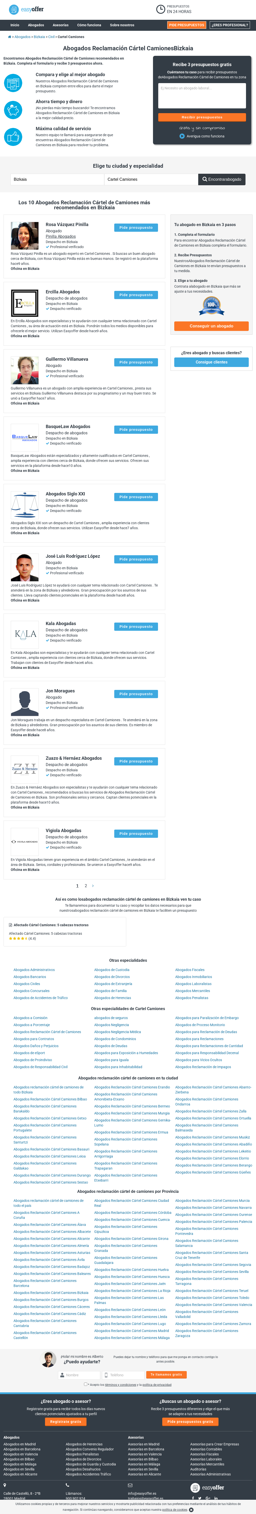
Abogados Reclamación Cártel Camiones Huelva (131, 1270)
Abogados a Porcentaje (32, 1025)
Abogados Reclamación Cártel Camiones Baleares (52, 1274)
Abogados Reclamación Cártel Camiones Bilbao (50, 1099)
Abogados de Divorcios (112, 977)
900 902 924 (75, 1498)
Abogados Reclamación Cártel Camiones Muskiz (212, 1137)
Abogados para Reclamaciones (199, 1039)
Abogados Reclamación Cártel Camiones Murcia (212, 1201)
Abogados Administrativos (34, 970)
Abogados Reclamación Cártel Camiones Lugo (130, 1324)
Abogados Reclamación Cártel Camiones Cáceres (52, 1307)
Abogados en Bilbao (19, 1459)
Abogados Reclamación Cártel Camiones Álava (50, 1225)
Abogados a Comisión (31, 1018)
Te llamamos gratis (166, 1374)
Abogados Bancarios (30, 977)
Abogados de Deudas (110, 1046)
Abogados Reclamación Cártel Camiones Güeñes (213, 1172)
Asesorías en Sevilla (143, 1469)
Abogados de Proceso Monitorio (200, 1025)
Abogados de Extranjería (113, 984)
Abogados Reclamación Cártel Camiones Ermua (131, 1132)
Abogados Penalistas (191, 998)
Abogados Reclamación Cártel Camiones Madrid (131, 1331)
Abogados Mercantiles (192, 991)
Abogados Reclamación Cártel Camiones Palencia (213, 1222)
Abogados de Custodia (112, 970)
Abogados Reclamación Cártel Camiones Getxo (50, 1118)
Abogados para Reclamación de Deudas (206, 1032)
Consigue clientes (212, 362)
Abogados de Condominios (115, 1039)
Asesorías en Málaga (144, 1464)
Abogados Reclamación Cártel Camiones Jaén (130, 1284)
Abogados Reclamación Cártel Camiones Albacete (52, 1232)
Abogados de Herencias (112, 998)
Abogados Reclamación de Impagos (203, 1067)
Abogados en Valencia (21, 1454)
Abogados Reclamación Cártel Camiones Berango (213, 1165)
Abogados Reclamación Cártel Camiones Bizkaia (51, 1293)
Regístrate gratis (65, 1422)
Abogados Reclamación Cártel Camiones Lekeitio (213, 1151)
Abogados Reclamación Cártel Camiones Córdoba (133, 1213)
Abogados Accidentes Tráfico (88, 1474)
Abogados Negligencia (111, 1025)
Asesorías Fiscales (204, 1454)
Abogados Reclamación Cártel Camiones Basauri (51, 1149)
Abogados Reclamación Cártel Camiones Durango (52, 1175)
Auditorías (198, 1469)
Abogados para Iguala (111, 1060)
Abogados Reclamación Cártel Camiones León (130, 1310)
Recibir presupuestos (202, 117)
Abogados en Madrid (20, 1444)
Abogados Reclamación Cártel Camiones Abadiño (213, 1144)
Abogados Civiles (27, 984)
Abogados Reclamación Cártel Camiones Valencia (213, 1305)
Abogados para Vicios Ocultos (198, 1060)
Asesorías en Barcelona (146, 1449)
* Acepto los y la (128, 1385)
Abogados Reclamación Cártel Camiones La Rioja (132, 1291)
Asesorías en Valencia (145, 1454)
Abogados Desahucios (83, 1469)
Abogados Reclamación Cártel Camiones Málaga (132, 1338)
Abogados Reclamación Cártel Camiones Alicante (52, 1239)
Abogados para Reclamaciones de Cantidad (209, 1046)
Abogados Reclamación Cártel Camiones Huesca (132, 1277)
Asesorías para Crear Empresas (214, 1444)
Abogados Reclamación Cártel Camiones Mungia (132, 1113)
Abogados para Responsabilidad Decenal (207, 1053)
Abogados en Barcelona (22, 1449)
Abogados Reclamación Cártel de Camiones (47, 1032)
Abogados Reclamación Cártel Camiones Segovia (213, 1265)
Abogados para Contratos (34, 1039)
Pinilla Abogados (61, 236)
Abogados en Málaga (20, 1464)
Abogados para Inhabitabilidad (118, 1067)
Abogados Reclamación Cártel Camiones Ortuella (213, 1118)
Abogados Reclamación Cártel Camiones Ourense (213, 1215)
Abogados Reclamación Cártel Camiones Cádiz (50, 1314)
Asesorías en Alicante (144, 1474)
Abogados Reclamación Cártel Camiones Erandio (132, 1087)
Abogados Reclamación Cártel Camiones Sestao (51, 1182)
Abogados (12, 1437)
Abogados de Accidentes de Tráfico (41, 998)
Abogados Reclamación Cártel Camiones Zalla (210, 1111)
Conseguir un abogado (211, 326)
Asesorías (136, 1437)
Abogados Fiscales (189, 970)
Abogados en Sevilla (19, 1469)
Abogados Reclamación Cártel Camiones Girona (131, 1239)
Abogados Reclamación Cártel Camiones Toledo (212, 1298)
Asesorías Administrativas (210, 1474)
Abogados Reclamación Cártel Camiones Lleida (130, 1317)
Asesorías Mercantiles (207, 1464)
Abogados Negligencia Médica (117, 1032)
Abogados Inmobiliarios (193, 977)
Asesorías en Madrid (144, 1444)
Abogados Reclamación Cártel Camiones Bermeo (132, 1106)
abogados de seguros (111, 1018)
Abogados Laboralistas (193, 984)
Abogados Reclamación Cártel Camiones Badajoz (52, 1267)
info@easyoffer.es (142, 1493)
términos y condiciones (120, 1385)
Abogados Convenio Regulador (90, 1449)
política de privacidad (157, 1385)
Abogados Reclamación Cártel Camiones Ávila (49, 1260)
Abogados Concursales (32, 991)
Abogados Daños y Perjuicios (36, 1046)
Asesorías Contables (206, 1449)
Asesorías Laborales (206, 1459)
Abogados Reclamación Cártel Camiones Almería (51, 1246)
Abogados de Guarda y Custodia (91, 1464)
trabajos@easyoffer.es (145, 1498)
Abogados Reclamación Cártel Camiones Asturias (52, 1253)
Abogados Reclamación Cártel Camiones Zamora (213, 1324)
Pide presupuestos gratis (190, 1422)
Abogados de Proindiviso (33, 1060)
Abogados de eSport (29, 1053)
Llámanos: (74, 1493)
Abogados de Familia (110, 991)
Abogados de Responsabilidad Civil (41, 1067)
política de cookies (174, 1509)
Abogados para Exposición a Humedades (126, 1053)
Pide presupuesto (136, 228)
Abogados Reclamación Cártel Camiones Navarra (213, 1208)
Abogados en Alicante (20, 1474)
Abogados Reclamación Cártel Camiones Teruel (211, 1291)
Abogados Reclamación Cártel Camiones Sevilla (212, 1272)
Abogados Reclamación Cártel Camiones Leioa (50, 1156)
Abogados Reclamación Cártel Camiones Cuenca (132, 1220)
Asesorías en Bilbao (143, 1459)
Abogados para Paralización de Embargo (207, 1018)
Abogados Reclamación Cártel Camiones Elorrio (212, 1158)
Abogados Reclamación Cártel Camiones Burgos (51, 1300)
